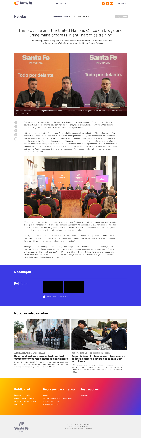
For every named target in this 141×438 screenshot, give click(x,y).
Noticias (20, 16)
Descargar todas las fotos (55, 296)
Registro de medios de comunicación (57, 397)
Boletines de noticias (51, 404)
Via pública (18, 404)
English (121, 3)
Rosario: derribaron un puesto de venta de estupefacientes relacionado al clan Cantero (40, 356)
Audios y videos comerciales (25, 397)
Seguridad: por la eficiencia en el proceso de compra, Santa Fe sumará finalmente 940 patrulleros (97, 358)
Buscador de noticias (51, 401)
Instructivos (85, 394)
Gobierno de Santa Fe (23, 3)
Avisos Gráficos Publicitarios (25, 401)
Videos (45, 394)
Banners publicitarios (22, 394)
